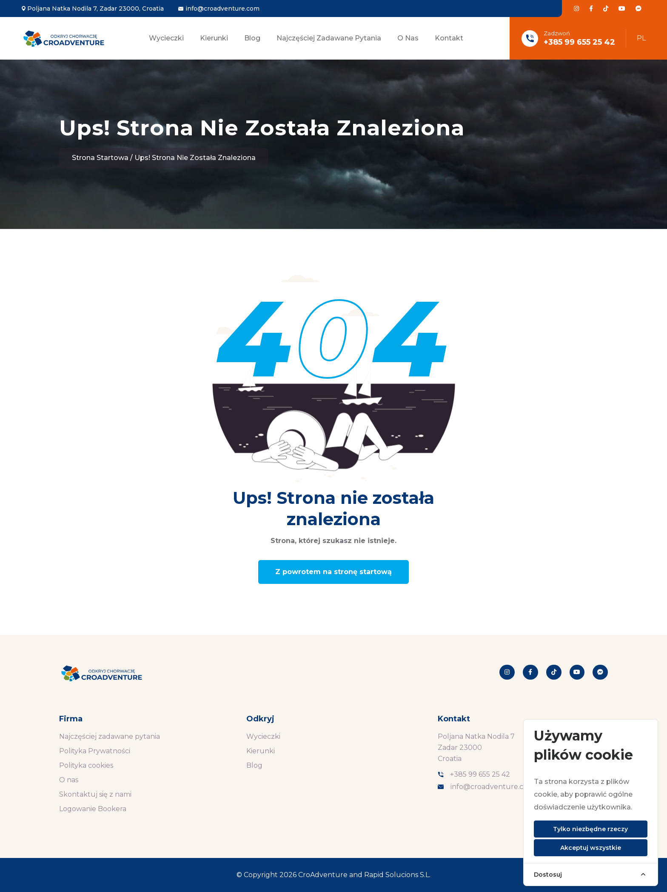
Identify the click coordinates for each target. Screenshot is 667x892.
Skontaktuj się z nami (95, 794)
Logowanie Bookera (92, 809)
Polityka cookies (86, 765)
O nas (408, 38)
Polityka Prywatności (94, 751)
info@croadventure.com (222, 8)
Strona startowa (100, 158)
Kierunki (214, 38)
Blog (252, 38)
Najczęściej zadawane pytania (328, 38)
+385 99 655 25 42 (579, 42)
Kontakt (449, 38)
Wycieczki (166, 38)
